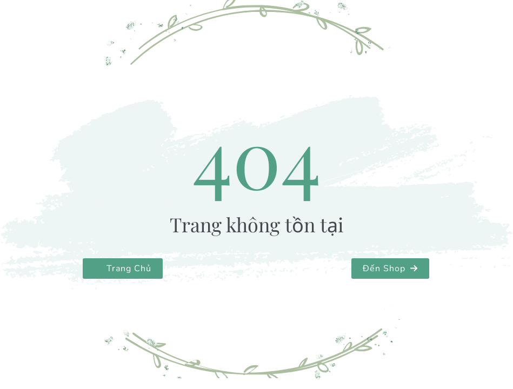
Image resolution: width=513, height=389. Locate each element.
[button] (123, 268)
